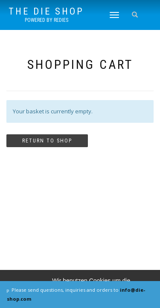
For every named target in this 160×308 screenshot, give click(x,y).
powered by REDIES (46, 20)
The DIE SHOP (46, 11)
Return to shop (47, 141)
